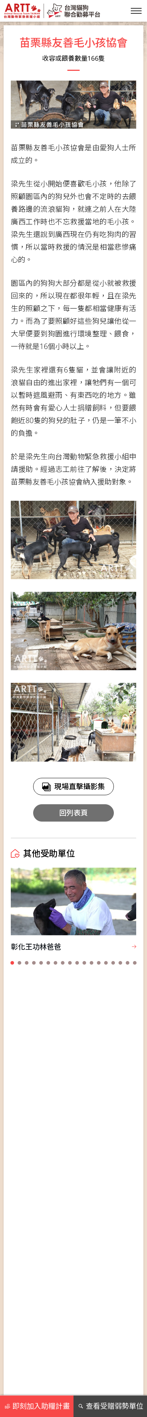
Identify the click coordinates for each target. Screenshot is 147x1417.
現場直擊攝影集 (73, 786)
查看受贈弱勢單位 (110, 1406)
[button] (12, 963)
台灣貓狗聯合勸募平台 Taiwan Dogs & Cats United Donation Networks (52, 11)
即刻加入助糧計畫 (37, 1406)
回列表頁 (73, 813)
